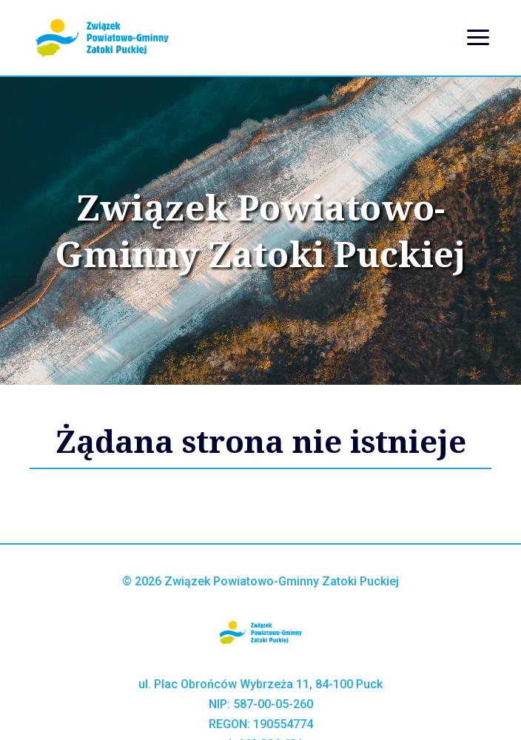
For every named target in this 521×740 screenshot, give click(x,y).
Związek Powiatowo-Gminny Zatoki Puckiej (260, 230)
